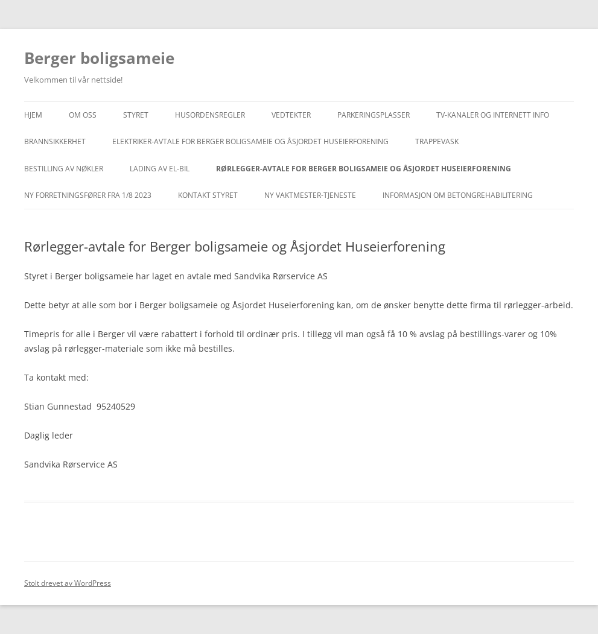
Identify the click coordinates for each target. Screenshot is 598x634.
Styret (135, 115)
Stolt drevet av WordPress (67, 583)
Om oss (83, 115)
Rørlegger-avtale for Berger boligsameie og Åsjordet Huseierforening (363, 168)
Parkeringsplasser (373, 115)
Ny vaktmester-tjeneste (310, 195)
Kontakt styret (208, 195)
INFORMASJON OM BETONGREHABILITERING (458, 195)
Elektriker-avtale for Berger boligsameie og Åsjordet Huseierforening (250, 141)
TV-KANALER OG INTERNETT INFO (492, 115)
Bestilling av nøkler (63, 168)
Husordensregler (210, 115)
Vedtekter (291, 115)
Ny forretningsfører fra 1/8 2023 (87, 195)
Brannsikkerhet (55, 141)
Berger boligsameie (99, 58)
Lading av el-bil (159, 168)
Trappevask (437, 141)
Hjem (33, 115)
